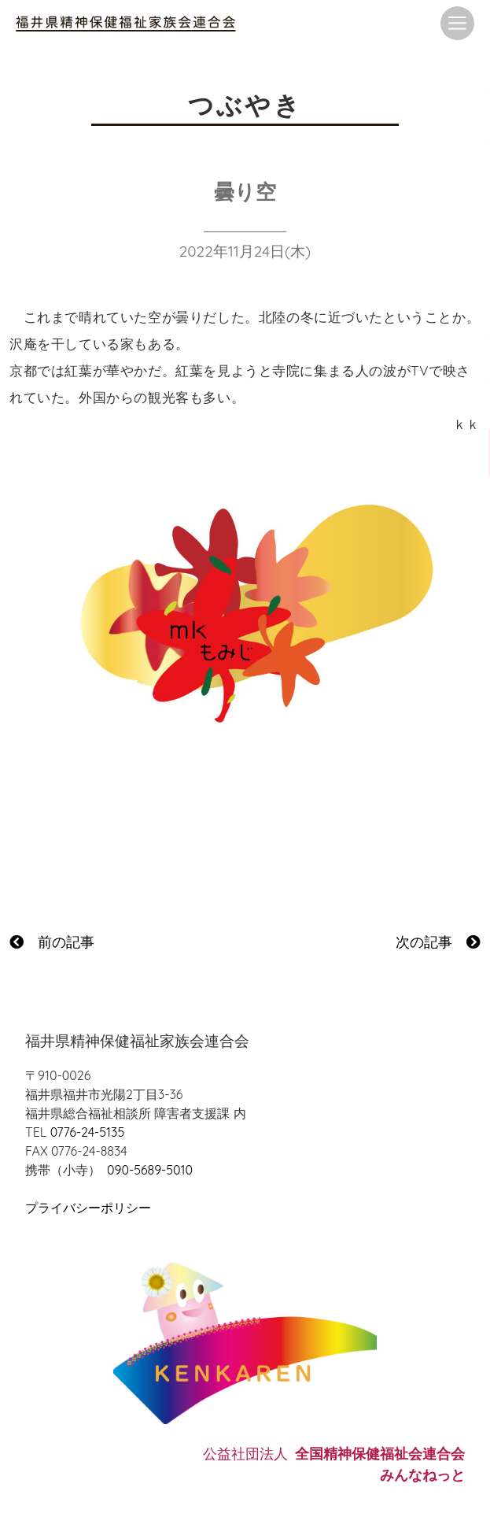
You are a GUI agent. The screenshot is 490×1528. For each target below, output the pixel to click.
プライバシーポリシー (88, 1207)
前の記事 (51, 942)
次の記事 (438, 942)
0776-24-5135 (87, 1132)
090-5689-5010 (150, 1170)
